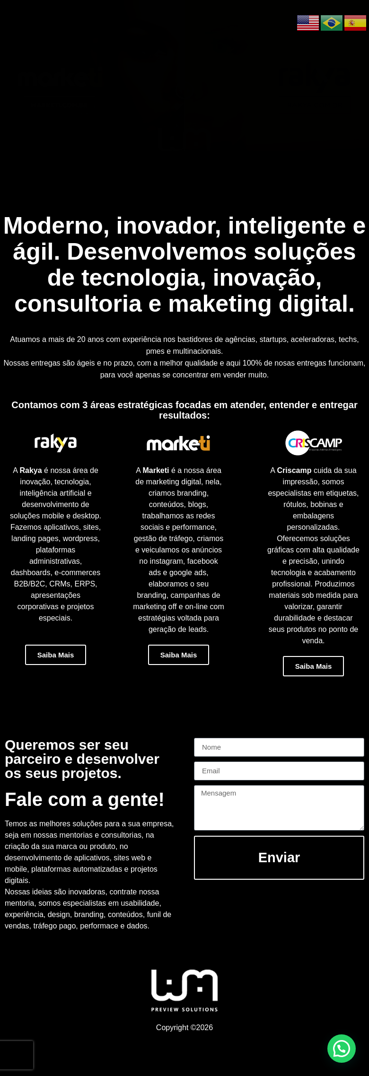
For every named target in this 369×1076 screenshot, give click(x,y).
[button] (341, 1048)
